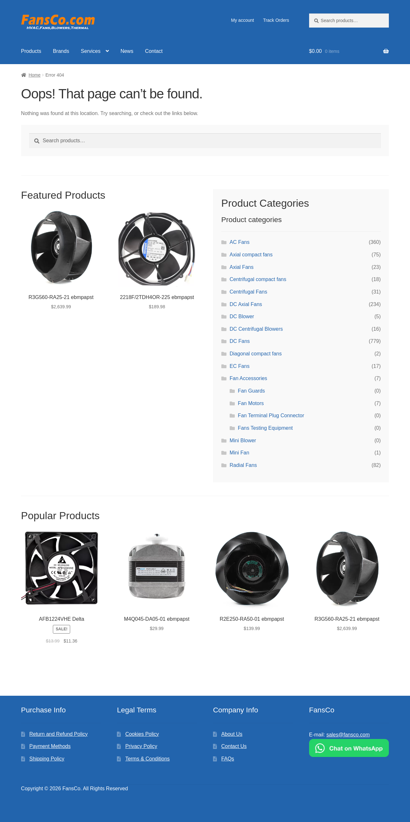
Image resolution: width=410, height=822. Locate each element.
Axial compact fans (251, 254)
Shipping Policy (46, 758)
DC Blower (242, 316)
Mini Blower (243, 440)
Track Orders (276, 20)
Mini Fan (239, 452)
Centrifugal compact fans (258, 279)
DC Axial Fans (246, 304)
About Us (231, 734)
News (126, 51)
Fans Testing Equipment (265, 428)
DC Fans (240, 341)
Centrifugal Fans (248, 292)
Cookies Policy (142, 734)
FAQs (227, 758)
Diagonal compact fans (256, 353)
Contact (154, 51)
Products (31, 51)
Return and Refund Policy (58, 734)
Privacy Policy (141, 746)
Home (34, 75)
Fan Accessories (248, 378)
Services (90, 51)
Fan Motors (251, 403)
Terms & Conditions (147, 758)
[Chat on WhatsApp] (349, 748)
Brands (61, 51)
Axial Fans (242, 267)
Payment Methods (49, 746)
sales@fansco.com (348, 734)
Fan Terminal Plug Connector (271, 415)
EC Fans (240, 366)
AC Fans (240, 242)
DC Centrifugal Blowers (256, 329)
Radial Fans (243, 465)
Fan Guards (251, 391)
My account (242, 20)
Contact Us (234, 746)
